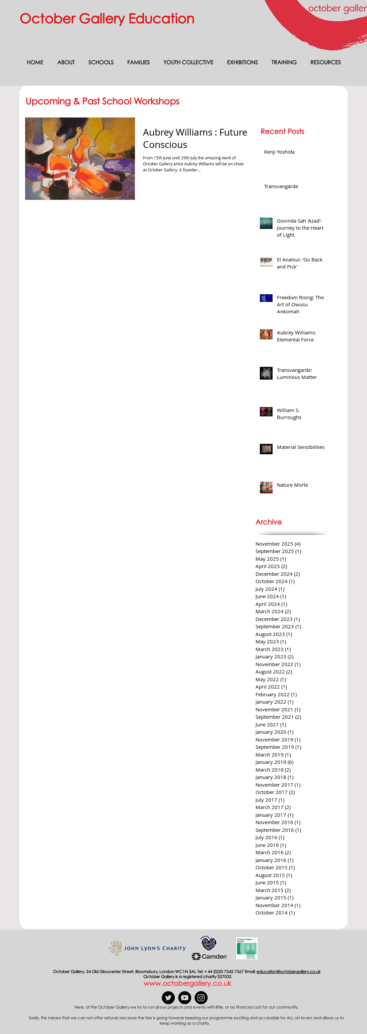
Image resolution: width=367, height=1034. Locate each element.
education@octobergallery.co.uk (288, 971)
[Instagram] (201, 997)
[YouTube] (184, 997)
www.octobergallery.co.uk (187, 983)
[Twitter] (168, 997)
